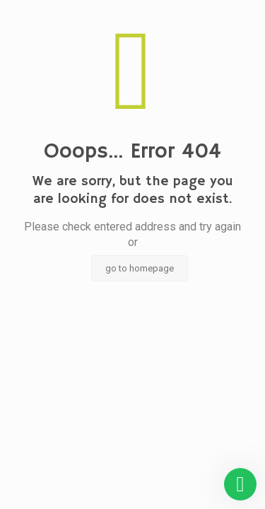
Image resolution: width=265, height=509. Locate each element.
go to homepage (139, 268)
